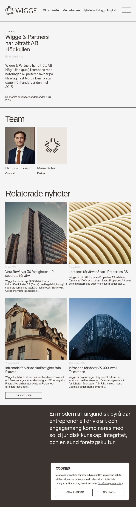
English (112, 10)
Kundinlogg (97, 10)
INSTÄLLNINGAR (74, 492)
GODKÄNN (109, 492)
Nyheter (88, 10)
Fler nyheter (24, 395)
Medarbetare (71, 10)
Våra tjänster (51, 10)
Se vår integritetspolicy (110, 483)
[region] (90, 481)
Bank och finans (14, 57)
